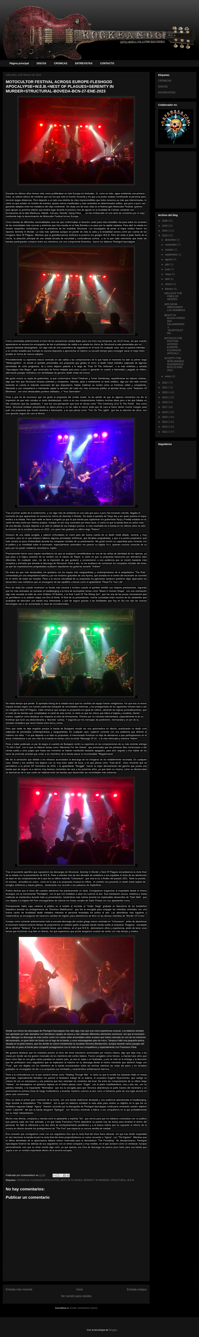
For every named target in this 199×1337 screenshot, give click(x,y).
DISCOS (41, 63)
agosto (169, 259)
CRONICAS (60, 63)
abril (167, 279)
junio (168, 269)
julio (167, 264)
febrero (169, 288)
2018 (165, 402)
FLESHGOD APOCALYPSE (44, 1180)
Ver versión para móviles (76, 1296)
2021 (165, 387)
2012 (165, 431)
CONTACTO (107, 63)
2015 (165, 417)
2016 (165, 412)
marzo (169, 284)
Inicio (79, 1289)
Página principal (19, 63)
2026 (165, 220)
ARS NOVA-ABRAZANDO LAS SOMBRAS (174, 307)
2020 (165, 392)
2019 (165, 397)
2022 (165, 382)
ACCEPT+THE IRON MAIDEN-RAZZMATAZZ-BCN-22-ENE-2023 (174, 364)
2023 (165, 235)
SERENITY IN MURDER (96, 1180)
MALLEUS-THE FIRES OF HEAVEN (173, 296)
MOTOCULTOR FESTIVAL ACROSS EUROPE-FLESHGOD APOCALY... (173, 346)
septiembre (171, 254)
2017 (165, 407)
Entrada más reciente (19, 1289)
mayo (168, 274)
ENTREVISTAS (84, 63)
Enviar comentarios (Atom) (83, 1308)
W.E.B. (130, 1180)
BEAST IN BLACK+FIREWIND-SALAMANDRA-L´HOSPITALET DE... (174, 324)
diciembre (171, 239)
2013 (165, 426)
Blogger (113, 1330)
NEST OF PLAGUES (71, 1180)
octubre (169, 249)
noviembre (171, 244)
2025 (165, 225)
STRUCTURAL (118, 1180)
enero (168, 376)
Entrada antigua (137, 1289)
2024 (165, 230)
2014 (165, 421)
